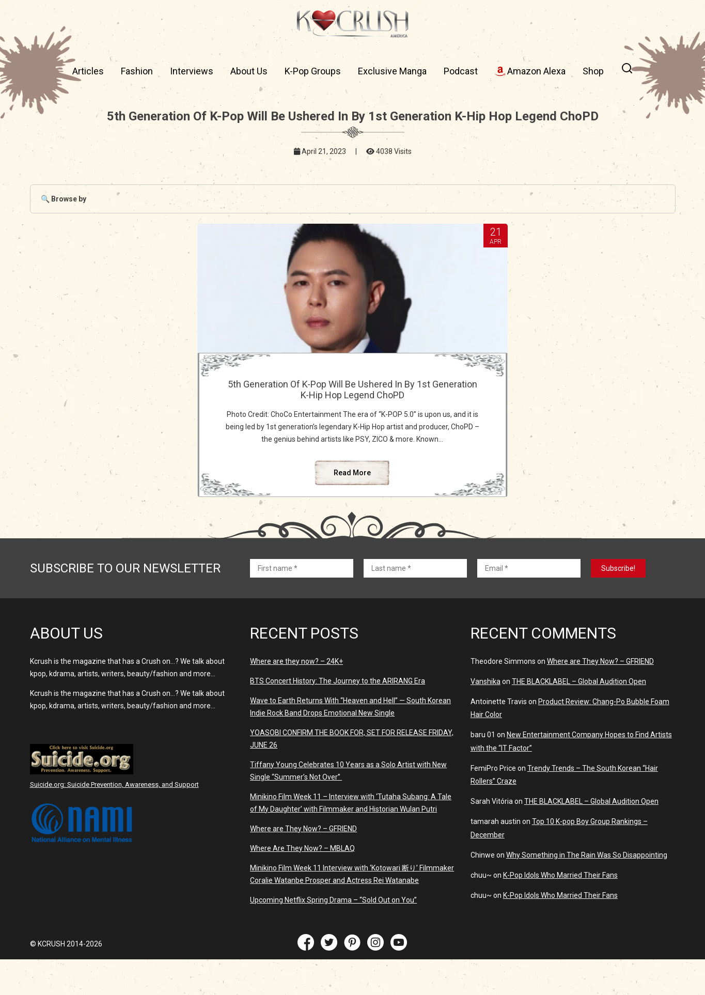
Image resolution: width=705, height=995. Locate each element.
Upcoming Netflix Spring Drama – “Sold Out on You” (333, 935)
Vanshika (485, 717)
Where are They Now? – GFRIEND (303, 864)
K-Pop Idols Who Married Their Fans (560, 911)
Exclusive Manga (392, 71)
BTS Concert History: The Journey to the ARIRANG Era (337, 716)
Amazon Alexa (530, 71)
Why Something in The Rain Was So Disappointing (586, 891)
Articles (88, 71)
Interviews (191, 71)
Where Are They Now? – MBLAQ (302, 884)
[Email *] (529, 604)
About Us (249, 71)
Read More (352, 508)
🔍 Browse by (63, 199)
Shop (593, 71)
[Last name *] (415, 604)
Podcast (461, 71)
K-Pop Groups (313, 71)
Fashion (137, 71)
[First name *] (301, 604)
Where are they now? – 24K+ (296, 697)
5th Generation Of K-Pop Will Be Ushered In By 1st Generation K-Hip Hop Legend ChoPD (352, 395)
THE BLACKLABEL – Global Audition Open (579, 717)
